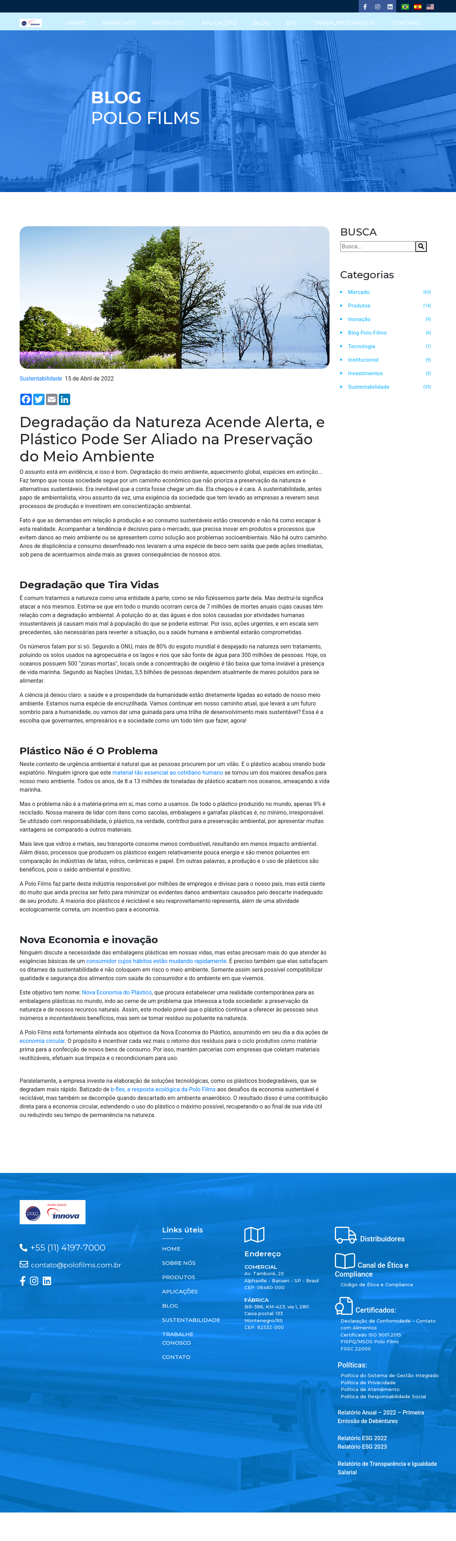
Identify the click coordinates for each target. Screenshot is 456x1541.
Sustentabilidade (368, 386)
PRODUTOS (169, 23)
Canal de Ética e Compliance (372, 1269)
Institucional (363, 359)
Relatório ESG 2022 (362, 1438)
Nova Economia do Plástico (116, 992)
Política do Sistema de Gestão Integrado (390, 1375)
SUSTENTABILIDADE (191, 1320)
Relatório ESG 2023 (362, 1446)
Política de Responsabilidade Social (383, 1396)
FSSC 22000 (356, 1348)
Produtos (359, 305)
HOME (77, 23)
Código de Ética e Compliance (377, 1284)
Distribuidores (382, 1239)
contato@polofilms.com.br (76, 1265)
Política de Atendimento (370, 1389)
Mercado (359, 292)
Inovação (359, 319)
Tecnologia (361, 346)
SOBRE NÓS (119, 23)
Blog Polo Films (367, 332)
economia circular (42, 1041)
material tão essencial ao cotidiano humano (168, 772)
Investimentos (365, 373)
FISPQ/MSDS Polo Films (370, 1341)
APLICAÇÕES (220, 23)
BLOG (262, 23)
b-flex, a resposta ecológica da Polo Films (163, 1089)
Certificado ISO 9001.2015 (371, 1334)
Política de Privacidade (368, 1382)
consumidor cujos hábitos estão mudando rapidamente (156, 961)
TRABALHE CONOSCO (344, 23)
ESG (291, 23)
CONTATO (405, 23)
